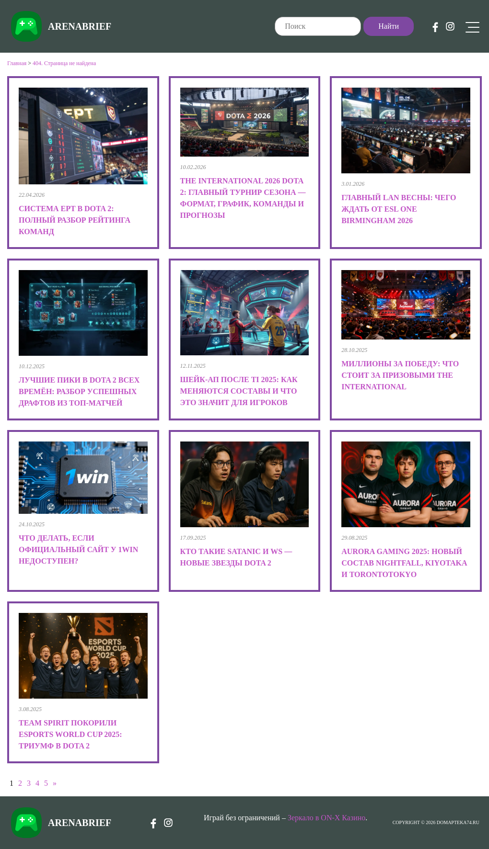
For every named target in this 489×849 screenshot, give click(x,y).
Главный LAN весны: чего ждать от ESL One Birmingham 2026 (398, 209)
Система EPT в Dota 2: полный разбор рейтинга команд (74, 220)
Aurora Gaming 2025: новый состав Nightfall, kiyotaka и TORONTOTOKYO (404, 562)
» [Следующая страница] (55, 783)
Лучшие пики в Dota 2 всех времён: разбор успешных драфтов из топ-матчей (79, 391)
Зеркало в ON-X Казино (326, 818)
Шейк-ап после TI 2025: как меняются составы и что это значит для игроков (239, 391)
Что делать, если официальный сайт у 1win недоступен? (78, 549)
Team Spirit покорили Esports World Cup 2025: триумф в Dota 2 (70, 734)
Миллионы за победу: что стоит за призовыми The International (400, 375)
